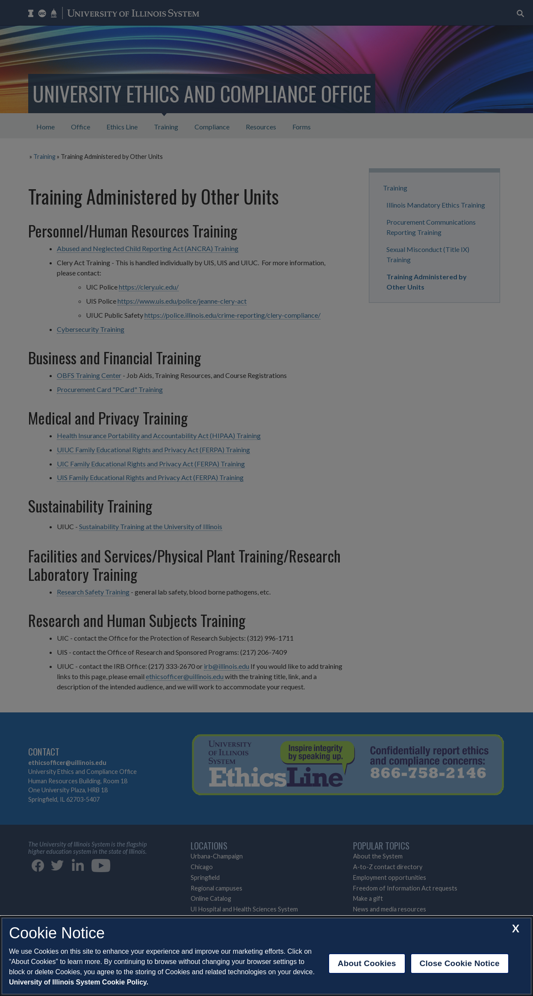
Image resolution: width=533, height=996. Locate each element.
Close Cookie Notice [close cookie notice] (460, 963)
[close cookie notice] (515, 928)
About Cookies (367, 963)
